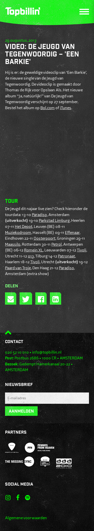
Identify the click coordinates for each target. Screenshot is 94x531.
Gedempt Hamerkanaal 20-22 (44, 364)
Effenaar (72, 232)
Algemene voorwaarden (26, 517)
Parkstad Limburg (54, 220)
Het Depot (23, 226)
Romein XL (33, 250)
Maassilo (12, 244)
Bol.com (47, 107)
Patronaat (66, 256)
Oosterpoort (44, 238)
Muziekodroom (18, 232)
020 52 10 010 (17, 352)
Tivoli (81, 250)
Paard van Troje (18, 268)
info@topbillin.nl (46, 352)
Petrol (56, 244)
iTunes (65, 107)
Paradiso (39, 214)
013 (31, 256)
